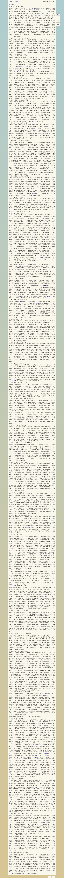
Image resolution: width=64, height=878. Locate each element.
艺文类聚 (32, 128)
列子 (46, 10)
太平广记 (48, 221)
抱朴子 (42, 831)
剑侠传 (51, 433)
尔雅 (40, 66)
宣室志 (13, 442)
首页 (58, 14)
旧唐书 (42, 446)
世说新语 (49, 296)
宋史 (17, 329)
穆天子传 (13, 55)
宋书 (21, 280)
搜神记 (13, 213)
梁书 (21, 301)
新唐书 (28, 527)
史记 (51, 126)
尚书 (33, 193)
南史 (27, 280)
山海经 (13, 6)
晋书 (20, 266)
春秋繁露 (47, 755)
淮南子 (26, 66)
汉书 (11, 128)
